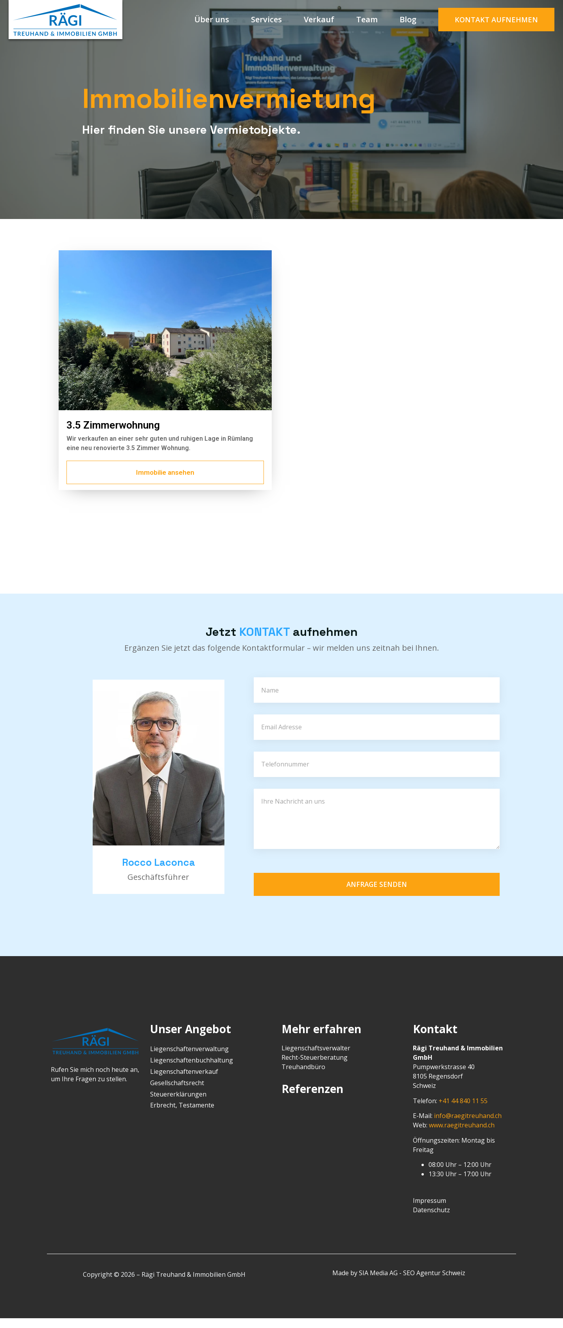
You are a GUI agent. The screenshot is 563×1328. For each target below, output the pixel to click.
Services (266, 19)
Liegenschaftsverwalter (316, 1057)
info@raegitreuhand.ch (468, 1125)
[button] (496, 19)
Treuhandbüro (303, 1076)
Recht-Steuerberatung (315, 1067)
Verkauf (319, 19)
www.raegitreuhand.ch (462, 1135)
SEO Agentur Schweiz (434, 1282)
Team (367, 19)
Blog (408, 19)
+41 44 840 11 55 (463, 1110)
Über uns (211, 19)
